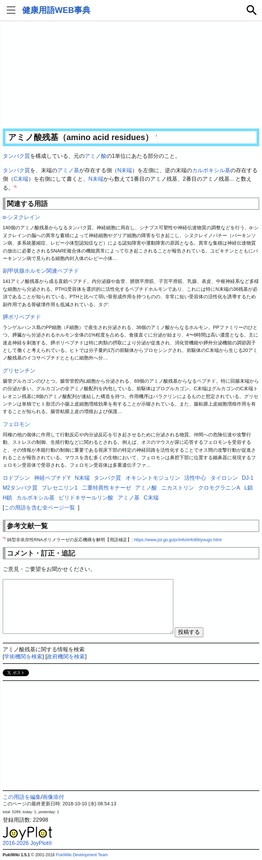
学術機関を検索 (23, 656)
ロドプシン (16, 478)
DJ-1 (247, 478)
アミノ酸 (95, 156)
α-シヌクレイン (22, 217)
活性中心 (195, 478)
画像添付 (53, 797)
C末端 (21, 179)
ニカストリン (177, 488)
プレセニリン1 (59, 488)
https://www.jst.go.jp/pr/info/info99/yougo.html (178, 539)
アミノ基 (68, 170)
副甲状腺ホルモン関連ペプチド (41, 271)
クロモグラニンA (219, 488)
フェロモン (16, 424)
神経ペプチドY (52, 478)
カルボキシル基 (211, 170)
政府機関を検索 (66, 656)
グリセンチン (19, 370)
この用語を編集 (22, 797)
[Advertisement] (131, 75)
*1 (15, 186)
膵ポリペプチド (22, 317)
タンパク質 (16, 156)
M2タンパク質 (20, 488)
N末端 (124, 170)
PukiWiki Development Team (82, 854)
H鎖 (7, 498)
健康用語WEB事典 (56, 10)
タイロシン (224, 478)
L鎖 (248, 488)
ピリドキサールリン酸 (86, 498)
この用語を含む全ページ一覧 (39, 507)
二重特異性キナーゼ (106, 488)
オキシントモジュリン (153, 478)
